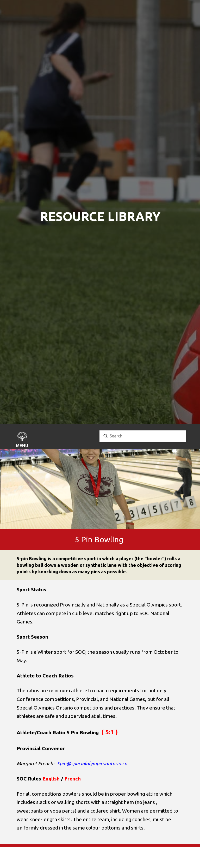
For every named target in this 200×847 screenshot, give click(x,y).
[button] (22, 440)
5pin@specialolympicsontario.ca (92, 763)
